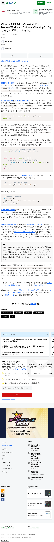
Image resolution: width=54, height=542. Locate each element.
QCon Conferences (7, 450)
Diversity (4, 470)
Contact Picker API (8, 208)
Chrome (28, 310)
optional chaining (28, 173)
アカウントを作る (7, 443)
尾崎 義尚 (8, 48)
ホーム (4, 440)
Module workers (7, 101)
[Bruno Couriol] (2, 41)
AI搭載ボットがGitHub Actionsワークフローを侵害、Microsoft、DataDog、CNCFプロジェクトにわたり (23, 345)
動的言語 (33, 302)
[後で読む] (40, 55)
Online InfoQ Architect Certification (35, 444)
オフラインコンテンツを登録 (24, 230)
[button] (17, 393)
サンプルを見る (20, 367)
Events (4, 453)
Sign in (49, 3)
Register (40, 3)
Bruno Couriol (9, 41)
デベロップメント (7, 310)
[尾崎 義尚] (2, 48)
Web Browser (39, 310)
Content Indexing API (8, 222)
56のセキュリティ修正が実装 (29, 288)
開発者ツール (9, 293)
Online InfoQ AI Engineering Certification (36, 462)
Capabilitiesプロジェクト (35, 222)
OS (12, 314)
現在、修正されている (42, 283)
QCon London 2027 (37, 475)
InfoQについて (6, 463)
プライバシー (5, 539)
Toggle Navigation (3, 3)
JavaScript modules (21, 101)
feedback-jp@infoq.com (7, 526)
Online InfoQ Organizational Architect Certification (36, 453)
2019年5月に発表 (7, 83)
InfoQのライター (7, 460)
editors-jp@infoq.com (33, 526)
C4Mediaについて (7, 466)
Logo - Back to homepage (11, 2)
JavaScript (18, 310)
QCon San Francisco (34, 470)
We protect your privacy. (8, 397)
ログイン (4, 447)
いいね (15, 56)
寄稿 (3, 457)
